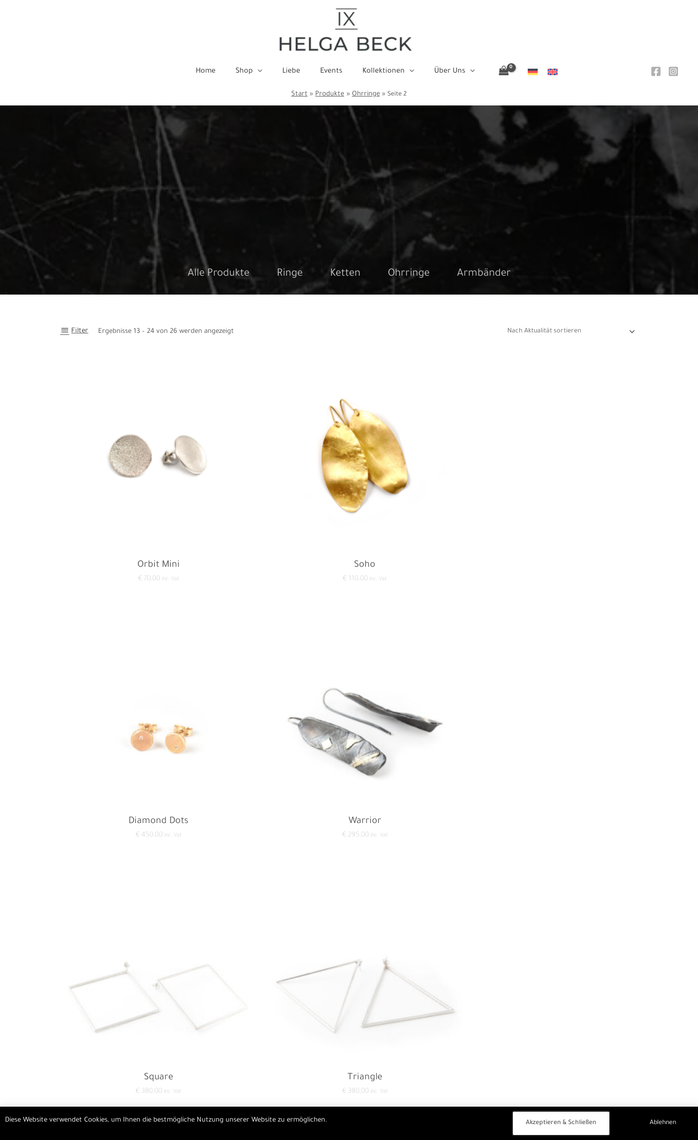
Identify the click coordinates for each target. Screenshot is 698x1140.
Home (349, 1037)
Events (349, 1079)
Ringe (290, 274)
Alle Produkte (218, 274)
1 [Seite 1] (92, 972)
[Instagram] (673, 71)
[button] (263, 71)
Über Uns (349, 1106)
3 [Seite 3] (137, 972)
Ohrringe (409, 274)
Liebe (349, 1065)
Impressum (192, 1065)
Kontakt (187, 1037)
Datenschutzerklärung (209, 1051)
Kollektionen (349, 1093)
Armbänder (484, 274)
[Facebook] (656, 71)
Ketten (345, 274)
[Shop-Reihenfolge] (566, 332)
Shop (349, 1051)
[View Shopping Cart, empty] (492, 72)
